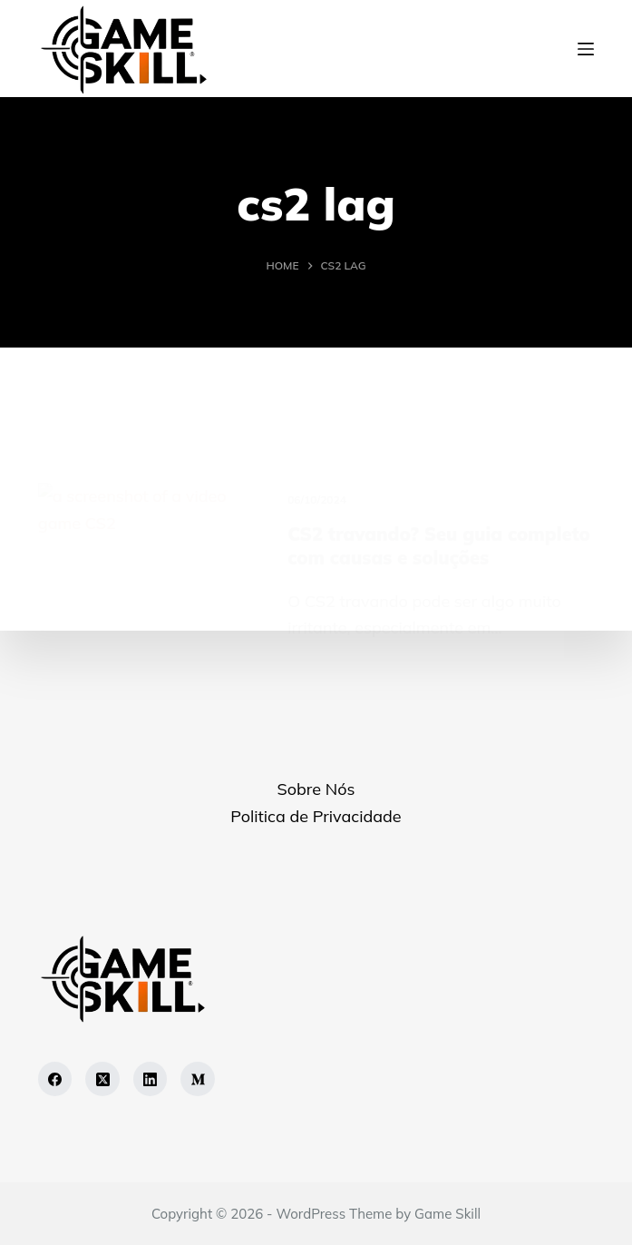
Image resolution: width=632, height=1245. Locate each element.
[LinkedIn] (150, 1079)
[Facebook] (55, 1079)
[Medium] (197, 1079)
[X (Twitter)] (102, 1079)
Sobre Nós (316, 789)
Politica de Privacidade (315, 816)
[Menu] (586, 49)
